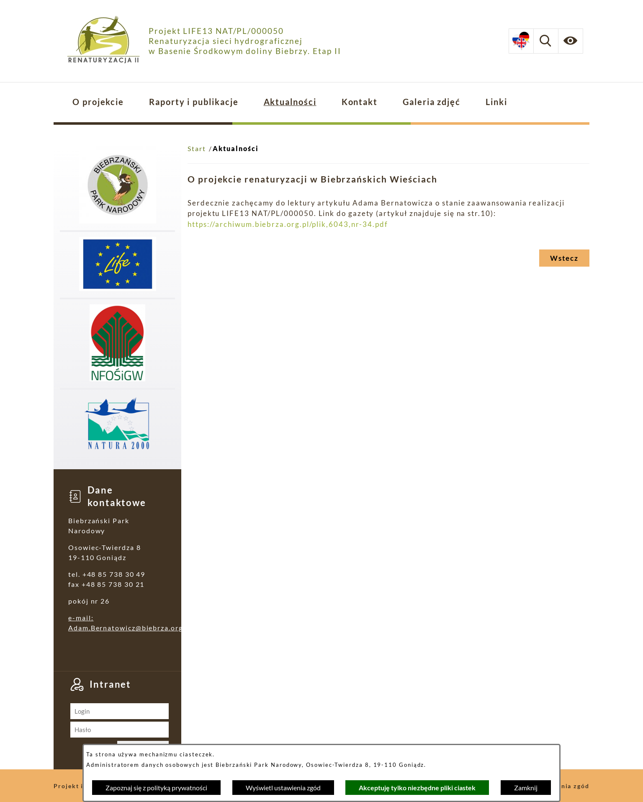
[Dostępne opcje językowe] (521, 41)
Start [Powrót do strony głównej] (197, 148)
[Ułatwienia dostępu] (570, 41)
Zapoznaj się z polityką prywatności (156, 788)
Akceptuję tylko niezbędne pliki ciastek (417, 788)
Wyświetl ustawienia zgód (283, 788)
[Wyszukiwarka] (545, 41)
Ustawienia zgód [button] (562, 785)
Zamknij (526, 788)
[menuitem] (98, 102)
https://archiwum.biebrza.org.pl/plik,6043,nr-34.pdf (288, 224)
